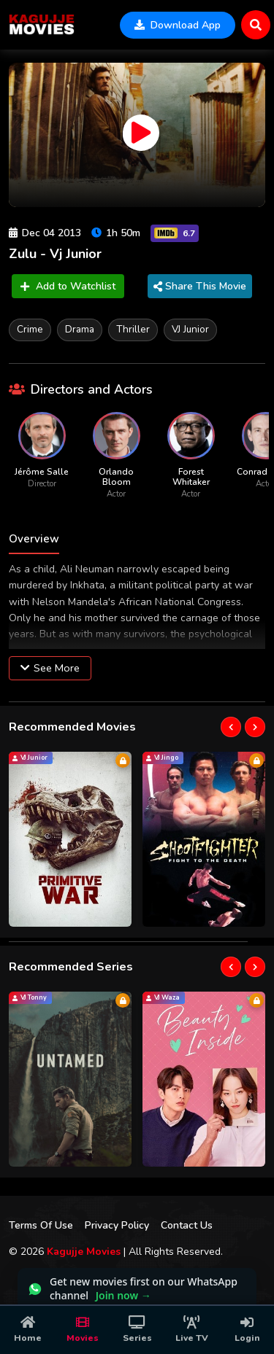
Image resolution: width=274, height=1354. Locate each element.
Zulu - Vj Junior (55, 253)
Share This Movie (199, 286)
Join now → (123, 1295)
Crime (30, 329)
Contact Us (187, 1225)
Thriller (133, 329)
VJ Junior (190, 329)
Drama (79, 329)
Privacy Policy (117, 1225)
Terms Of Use (41, 1225)
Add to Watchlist (67, 286)
